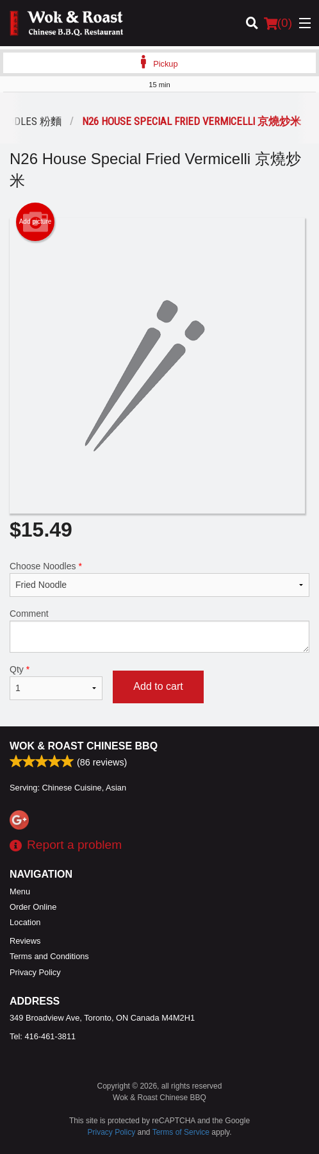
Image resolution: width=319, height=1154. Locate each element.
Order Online (33, 907)
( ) (278, 23)
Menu (20, 891)
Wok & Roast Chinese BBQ (84, 745)
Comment (159, 630)
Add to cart (158, 686)
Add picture (35, 222)
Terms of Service (180, 1132)
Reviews (25, 941)
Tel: (43, 1036)
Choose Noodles (159, 579)
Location (25, 922)
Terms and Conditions (49, 956)
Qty (56, 682)
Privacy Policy (35, 972)
